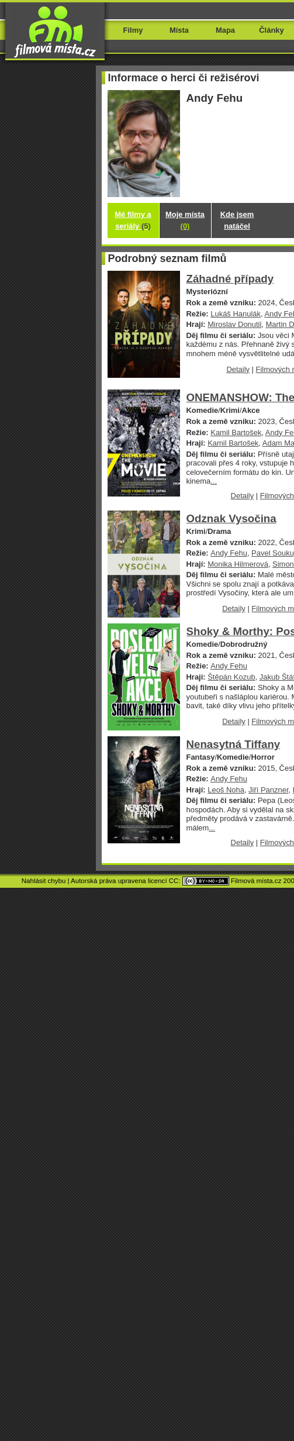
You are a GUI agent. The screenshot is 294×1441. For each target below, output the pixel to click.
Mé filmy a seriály (133, 220)
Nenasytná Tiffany (233, 744)
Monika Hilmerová (237, 564)
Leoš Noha (225, 789)
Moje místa (185, 220)
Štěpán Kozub (231, 677)
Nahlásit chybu (44, 880)
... (213, 481)
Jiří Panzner (268, 789)
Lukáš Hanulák (235, 313)
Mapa (225, 30)
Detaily (238, 369)
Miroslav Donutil (234, 324)
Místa (179, 30)
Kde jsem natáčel (237, 220)
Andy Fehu (228, 553)
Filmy (133, 30)
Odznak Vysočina (231, 518)
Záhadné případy (230, 279)
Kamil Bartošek (235, 432)
